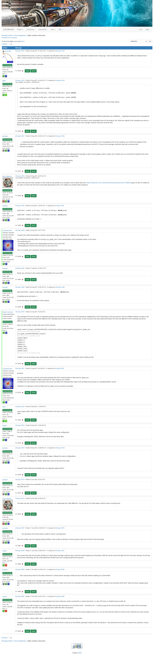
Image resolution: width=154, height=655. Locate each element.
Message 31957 (19, 136)
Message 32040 (19, 312)
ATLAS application (20, 35)
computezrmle (7, 230)
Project (20, 29)
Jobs (53, 29)
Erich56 (4, 136)
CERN (79, 653)
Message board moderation (9, 37)
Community (42, 29)
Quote (33, 71)
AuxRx (4, 551)
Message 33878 (19, 498)
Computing (31, 29)
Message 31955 (19, 51)
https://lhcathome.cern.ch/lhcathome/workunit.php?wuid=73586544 (109, 183)
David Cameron (8, 312)
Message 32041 (19, 368)
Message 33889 (19, 569)
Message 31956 (19, 80)
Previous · (5, 44)
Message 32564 (19, 425)
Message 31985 (19, 268)
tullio (4, 407)
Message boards (7, 35)
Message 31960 (19, 230)
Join (140, 29)
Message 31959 (19, 205)
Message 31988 (19, 287)
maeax (4, 425)
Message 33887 (19, 528)
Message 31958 (19, 176)
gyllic (4, 81)
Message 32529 (19, 406)
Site (61, 29)
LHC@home (8, 29)
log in (22, 41)
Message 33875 (19, 479)
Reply (27, 71)
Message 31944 (60, 51)
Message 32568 (19, 448)
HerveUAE (7, 51)
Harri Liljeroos (7, 176)
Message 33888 (19, 550)
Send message (7, 65)
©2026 (76, 653)
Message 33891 (19, 596)
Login (147, 29)
